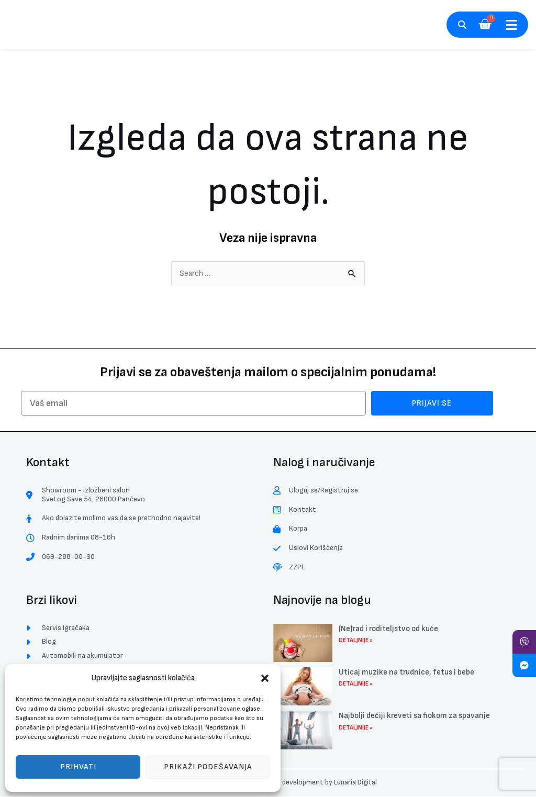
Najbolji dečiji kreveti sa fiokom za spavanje (414, 717)
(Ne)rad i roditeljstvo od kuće (388, 629)
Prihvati (78, 767)
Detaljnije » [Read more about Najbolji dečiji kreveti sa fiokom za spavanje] (356, 728)
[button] (265, 678)
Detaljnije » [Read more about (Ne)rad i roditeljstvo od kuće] (356, 641)
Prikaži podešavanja (208, 767)
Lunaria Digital (355, 782)
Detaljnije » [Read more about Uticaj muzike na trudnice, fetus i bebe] (356, 685)
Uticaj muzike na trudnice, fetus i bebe (406, 673)
